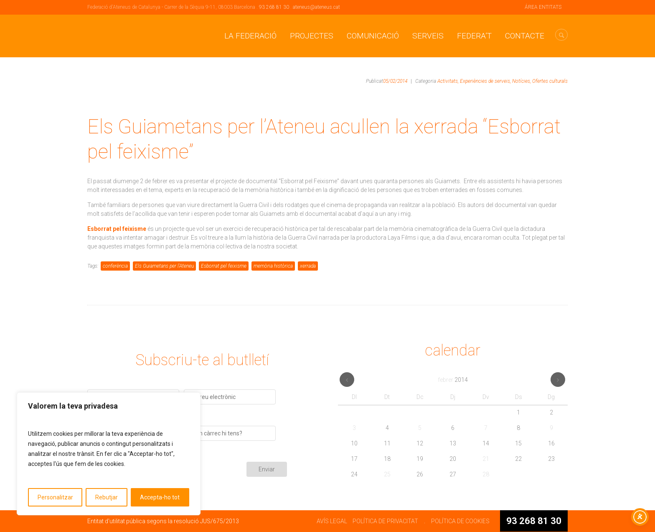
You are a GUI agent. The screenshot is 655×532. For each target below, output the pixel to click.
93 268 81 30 (274, 7)
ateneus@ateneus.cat (316, 7)
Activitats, (448, 81)
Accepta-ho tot (160, 497)
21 (485, 458)
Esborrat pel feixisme (223, 266)
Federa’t (474, 36)
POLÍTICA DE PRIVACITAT (385, 521)
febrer (453, 379)
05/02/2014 (395, 81)
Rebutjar (106, 497)
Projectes (311, 36)
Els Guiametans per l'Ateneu (164, 266)
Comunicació (373, 36)
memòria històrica (273, 266)
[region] (109, 453)
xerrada (308, 266)
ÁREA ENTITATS (543, 7)
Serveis (428, 36)
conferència (115, 266)
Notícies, (521, 81)
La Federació (250, 36)
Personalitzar (55, 497)
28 (485, 474)
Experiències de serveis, (485, 81)
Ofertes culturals (550, 81)
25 (387, 474)
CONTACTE (524, 36)
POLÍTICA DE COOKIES (460, 521)
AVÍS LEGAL (332, 521)
